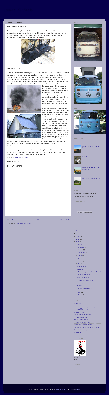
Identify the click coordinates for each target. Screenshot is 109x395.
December (81, 244)
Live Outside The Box (80, 317)
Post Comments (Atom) (23, 223)
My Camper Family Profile (82, 322)
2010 (78, 242)
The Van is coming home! (85, 280)
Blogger (77, 389)
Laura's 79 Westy (18, 10)
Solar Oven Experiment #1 (90, 157)
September (81, 252)
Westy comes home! (83, 277)
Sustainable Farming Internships (84, 324)
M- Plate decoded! (83, 286)
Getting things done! (83, 274)
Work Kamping (78, 332)
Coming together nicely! (84, 288)
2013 (78, 233)
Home (38, 219)
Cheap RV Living (79, 312)
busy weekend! (82, 266)
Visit (80, 223)
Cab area (80, 269)
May (79, 264)
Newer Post (12, 219)
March (80, 295)
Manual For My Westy (81, 319)
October (80, 250)
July (79, 258)
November (81, 247)
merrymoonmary (61, 389)
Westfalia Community (80, 330)
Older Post (64, 219)
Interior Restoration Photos (82, 314)
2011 (78, 239)
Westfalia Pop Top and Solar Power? (89, 272)
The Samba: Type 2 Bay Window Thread (87, 327)
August (80, 255)
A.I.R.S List (77, 303)
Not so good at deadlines (85, 283)
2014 (78, 230)
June (79, 261)
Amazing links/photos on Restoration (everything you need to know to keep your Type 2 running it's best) (87, 307)
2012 (78, 236)
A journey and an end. (81, 142)
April (79, 292)
